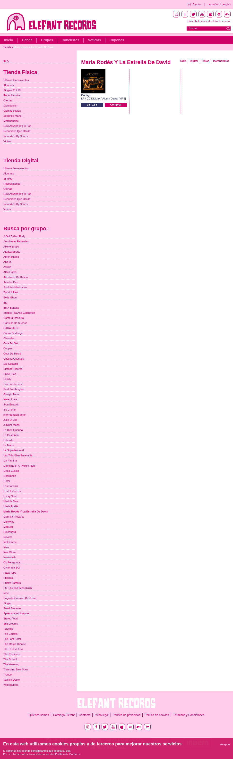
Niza (6, 547)
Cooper (7, 348)
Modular (8, 526)
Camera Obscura (13, 317)
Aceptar (225, 744)
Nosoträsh (9, 557)
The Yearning (11, 664)
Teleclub (8, 628)
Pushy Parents (12, 582)
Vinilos (7, 141)
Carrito (197, 4)
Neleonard (9, 531)
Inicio (8, 40)
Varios (7, 209)
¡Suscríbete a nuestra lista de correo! (209, 21)
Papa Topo (9, 572)
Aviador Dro (10, 282)
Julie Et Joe (10, 419)
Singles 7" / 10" (12, 90)
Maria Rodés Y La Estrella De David (34, 47)
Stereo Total (10, 618)
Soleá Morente (12, 608)
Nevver (7, 537)
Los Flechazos (12, 491)
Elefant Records (12, 368)
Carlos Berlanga (13, 333)
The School (10, 659)
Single (7, 603)
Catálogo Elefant (64, 715)
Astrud (7, 266)
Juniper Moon (11, 424)
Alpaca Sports (11, 251)
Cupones (117, 40)
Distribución (10, 105)
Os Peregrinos (11, 562)
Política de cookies (157, 715)
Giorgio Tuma (11, 394)
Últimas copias (12, 110)
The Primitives (11, 654)
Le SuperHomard (13, 450)
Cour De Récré (12, 353)
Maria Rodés (10, 506)
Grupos (47, 40)
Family (7, 379)
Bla (5, 302)
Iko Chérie (9, 409)
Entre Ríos (9, 373)
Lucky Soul (10, 496)
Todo (183, 60)
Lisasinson (9, 475)
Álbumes (8, 85)
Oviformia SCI (11, 567)
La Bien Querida (13, 430)
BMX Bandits (11, 307)
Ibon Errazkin (11, 404)
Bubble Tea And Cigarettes (19, 312)
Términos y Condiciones (188, 715)
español (213, 4)
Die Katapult (10, 363)
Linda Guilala (11, 470)
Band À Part (10, 292)
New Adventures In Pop (17, 125)
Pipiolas (8, 577)
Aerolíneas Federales (16, 241)
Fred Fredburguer (13, 389)
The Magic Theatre (14, 644)
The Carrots (10, 633)
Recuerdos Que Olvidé (16, 131)
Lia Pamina (10, 460)
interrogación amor (14, 414)
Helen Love (10, 399)
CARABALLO (11, 328)
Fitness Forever (12, 384)
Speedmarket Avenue (16, 613)
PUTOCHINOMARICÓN (17, 587)
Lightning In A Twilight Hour (19, 465)
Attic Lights (10, 272)
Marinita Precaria (13, 516)
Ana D (7, 261)
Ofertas (7, 100)
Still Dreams (10, 623)
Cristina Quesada (13, 358)
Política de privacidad (126, 715)
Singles (7, 178)
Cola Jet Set (10, 343)
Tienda (27, 40)
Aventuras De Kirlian (15, 277)
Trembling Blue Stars (15, 669)
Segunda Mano (12, 115)
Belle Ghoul (10, 297)
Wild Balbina (10, 684)
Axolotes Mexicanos (15, 287)
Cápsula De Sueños (15, 323)
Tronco (7, 674)
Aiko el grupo (11, 246)
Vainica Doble (11, 679)
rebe (6, 593)
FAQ (6, 61)
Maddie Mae (10, 501)
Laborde (8, 440)
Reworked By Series (15, 136)
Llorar (6, 480)
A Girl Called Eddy (14, 236)
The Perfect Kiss (13, 649)
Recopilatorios (11, 95)
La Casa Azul (11, 435)
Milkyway (8, 521)
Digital (194, 60)
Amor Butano (11, 256)
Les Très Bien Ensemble (17, 455)
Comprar (115, 104)
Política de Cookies (67, 754)
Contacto (84, 715)
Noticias (94, 40)
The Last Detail (12, 638)
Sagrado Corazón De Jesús (19, 598)
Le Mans (8, 445)
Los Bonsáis (10, 486)
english (227, 4)
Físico (205, 60)
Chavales (9, 338)
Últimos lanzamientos (16, 80)
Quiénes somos (39, 715)
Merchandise (221, 60)
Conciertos (70, 40)
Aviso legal (102, 715)
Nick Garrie (10, 542)
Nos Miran (9, 552)
